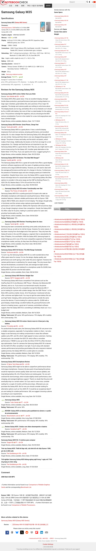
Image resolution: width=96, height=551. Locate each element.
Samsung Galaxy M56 (61, 99)
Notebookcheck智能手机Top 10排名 (67, 246)
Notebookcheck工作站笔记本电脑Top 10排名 (70, 234)
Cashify (9, 160)
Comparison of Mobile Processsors (23, 505)
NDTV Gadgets (15, 278)
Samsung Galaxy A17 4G (61, 80)
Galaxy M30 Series (21, 22)
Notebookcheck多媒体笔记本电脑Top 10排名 (70, 219)
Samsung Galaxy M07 (61, 57)
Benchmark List (26, 487)
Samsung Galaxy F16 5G (61, 105)
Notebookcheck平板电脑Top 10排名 (67, 244)
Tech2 (12, 224)
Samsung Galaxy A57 (60, 76)
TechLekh (10, 127)
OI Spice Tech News (13, 364)
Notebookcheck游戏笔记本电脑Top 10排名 (69, 222)
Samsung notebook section (14, 74)
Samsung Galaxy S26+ (61, 151)
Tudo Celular (14, 402)
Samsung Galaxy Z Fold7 (61, 195)
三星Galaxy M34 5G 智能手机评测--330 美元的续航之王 (30, 524)
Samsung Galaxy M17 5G (61, 50)
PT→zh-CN (24, 402)
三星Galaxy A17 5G (60, 86)
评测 (16, 6)
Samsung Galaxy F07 (60, 44)
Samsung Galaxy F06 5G (61, 126)
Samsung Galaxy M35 (8, 520)
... (93, 6)
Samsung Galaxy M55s (61, 183)
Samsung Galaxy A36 (60, 132)
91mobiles (10, 326)
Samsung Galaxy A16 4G (61, 164)
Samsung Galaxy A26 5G (61, 20)
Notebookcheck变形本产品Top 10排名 (67, 242)
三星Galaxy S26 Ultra (60, 145)
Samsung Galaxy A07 (60, 69)
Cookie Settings (48, 544)
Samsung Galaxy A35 (60, 24)
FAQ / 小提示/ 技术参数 (35, 6)
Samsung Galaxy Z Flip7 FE (62, 170)
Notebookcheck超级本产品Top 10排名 (67, 239)
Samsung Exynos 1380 (8, 27)
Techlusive (10, 252)
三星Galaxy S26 (59, 158)
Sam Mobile (11, 96)
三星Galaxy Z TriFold (60, 139)
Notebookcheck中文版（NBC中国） (39, 538)
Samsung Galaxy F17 (60, 63)
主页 (10, 6)
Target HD (10, 442)
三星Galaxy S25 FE (60, 120)
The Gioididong (12, 453)
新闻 (22, 6)
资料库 (48, 6)
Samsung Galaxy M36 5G (61, 16)
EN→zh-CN (20, 96)
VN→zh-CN (22, 453)
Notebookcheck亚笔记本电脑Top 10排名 (68, 237)
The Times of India (16, 191)
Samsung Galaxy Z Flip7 (61, 189)
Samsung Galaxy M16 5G (61, 92)
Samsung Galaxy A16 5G (61, 177)
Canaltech (13, 429)
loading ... (57, 209)
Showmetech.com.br (13, 416)
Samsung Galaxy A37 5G (61, 38)
